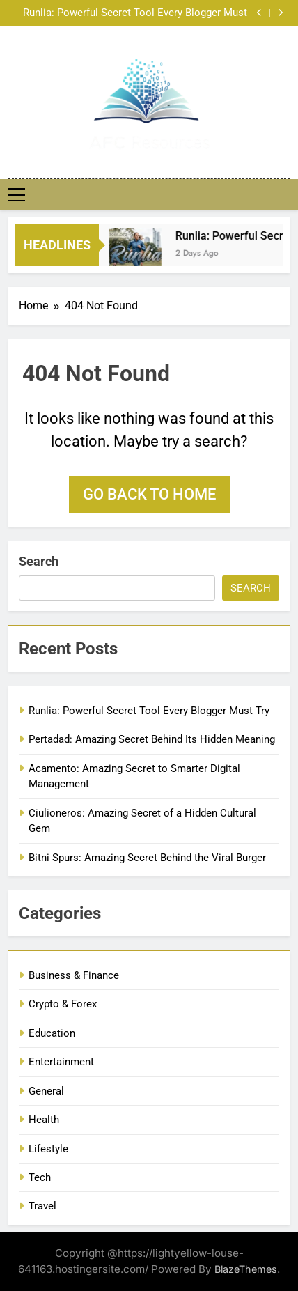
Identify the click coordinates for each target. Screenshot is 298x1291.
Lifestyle (48, 1149)
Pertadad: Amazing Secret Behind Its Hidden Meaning (152, 739)
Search (38, 561)
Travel (42, 1206)
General (46, 1091)
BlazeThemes (245, 1269)
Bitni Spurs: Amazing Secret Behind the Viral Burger (147, 857)
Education (52, 1033)
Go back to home (149, 494)
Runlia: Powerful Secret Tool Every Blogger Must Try (135, 13)
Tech (40, 1177)
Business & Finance (74, 975)
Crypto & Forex (63, 1004)
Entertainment (61, 1062)
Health (44, 1119)
